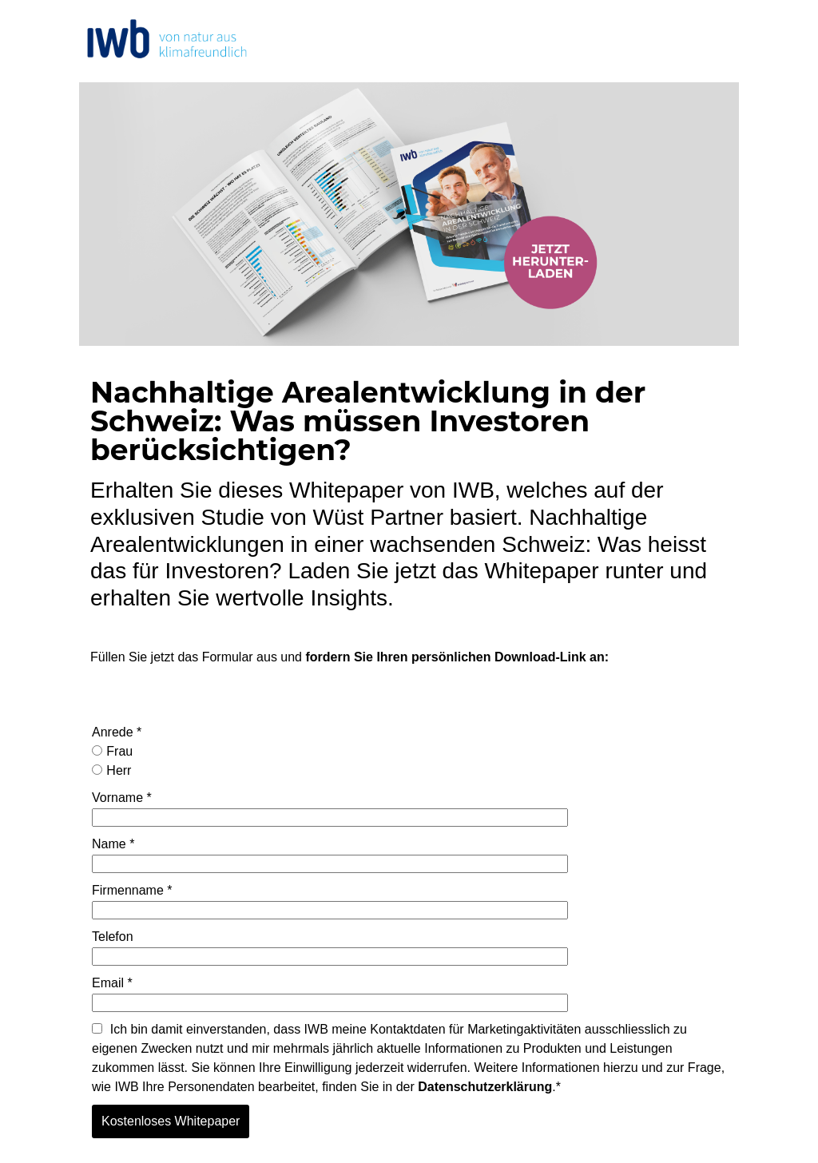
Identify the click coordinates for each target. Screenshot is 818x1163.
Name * (113, 844)
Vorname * (122, 797)
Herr (111, 770)
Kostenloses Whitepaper (170, 1121)
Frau (112, 751)
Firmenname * (132, 890)
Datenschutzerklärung (485, 1087)
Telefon (112, 936)
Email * (112, 983)
